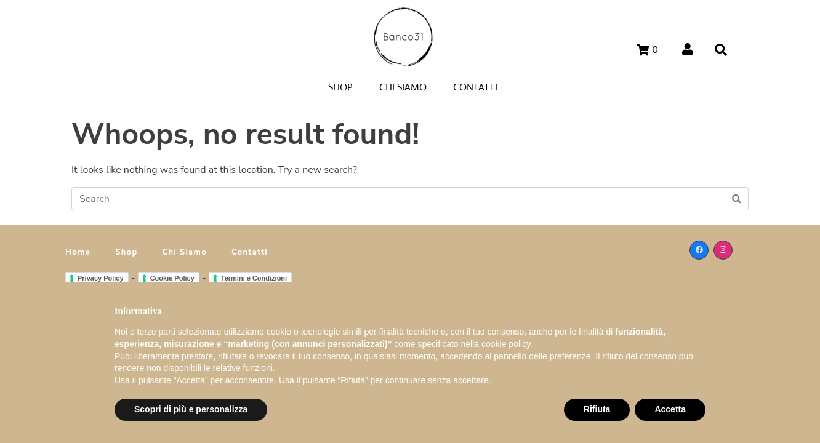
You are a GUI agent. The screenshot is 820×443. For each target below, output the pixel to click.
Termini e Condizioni (254, 278)
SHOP (340, 87)
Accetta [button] (670, 409)
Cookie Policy (172, 278)
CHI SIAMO (403, 87)
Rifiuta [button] (597, 409)
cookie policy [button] (505, 344)
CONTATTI (475, 87)
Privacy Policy (101, 278)
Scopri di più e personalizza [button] (190, 409)
